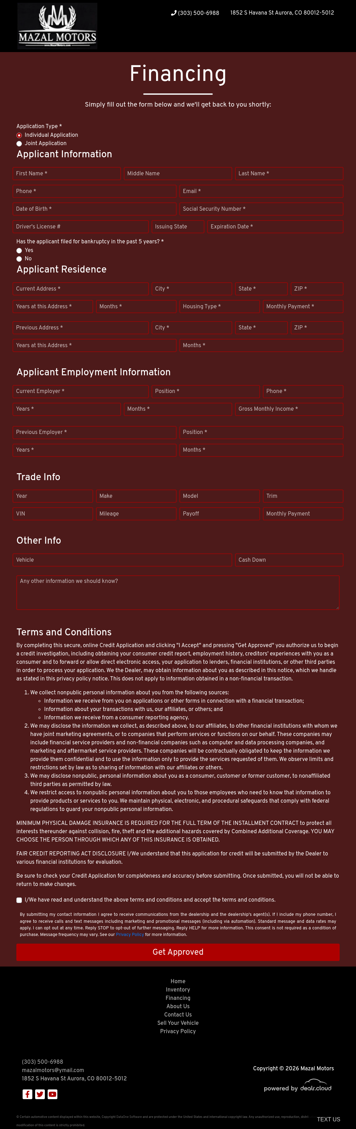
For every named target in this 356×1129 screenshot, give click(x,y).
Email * (192, 191)
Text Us (328, 1119)
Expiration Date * (232, 227)
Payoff (191, 514)
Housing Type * (202, 306)
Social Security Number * (214, 209)
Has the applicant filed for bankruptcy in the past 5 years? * (90, 242)
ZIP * (300, 289)
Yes (29, 250)
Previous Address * (39, 328)
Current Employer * (40, 391)
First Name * (31, 173)
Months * (110, 306)
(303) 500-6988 (195, 13)
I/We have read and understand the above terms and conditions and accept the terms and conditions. (150, 900)
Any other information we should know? (69, 581)
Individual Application (51, 135)
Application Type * (39, 126)
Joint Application (45, 143)
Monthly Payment (288, 514)
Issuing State (171, 227)
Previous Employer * (41, 432)
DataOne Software (129, 1117)
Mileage (109, 514)
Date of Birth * (34, 209)
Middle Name (143, 173)
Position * (167, 391)
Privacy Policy (130, 935)
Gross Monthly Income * (268, 409)
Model (190, 496)
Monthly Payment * (290, 306)
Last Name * (253, 173)
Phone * (26, 191)
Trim (271, 496)
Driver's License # (38, 227)
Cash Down (252, 560)
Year (21, 496)
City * (162, 289)
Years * (25, 409)
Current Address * (38, 289)
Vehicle (25, 560)
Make (105, 496)
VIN (20, 514)
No (28, 259)
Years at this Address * (44, 306)
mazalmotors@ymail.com (53, 1070)
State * (247, 289)
